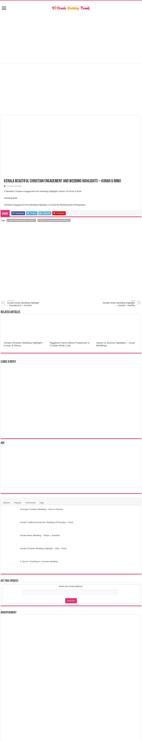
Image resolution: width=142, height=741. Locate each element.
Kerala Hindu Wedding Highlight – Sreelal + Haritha (118, 303)
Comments (30, 502)
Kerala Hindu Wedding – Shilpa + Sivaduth (40, 535)
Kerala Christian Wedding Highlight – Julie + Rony (43, 548)
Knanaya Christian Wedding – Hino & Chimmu (41, 509)
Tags (41, 502)
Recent (6, 502)
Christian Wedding (14, 186)
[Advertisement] (71, 37)
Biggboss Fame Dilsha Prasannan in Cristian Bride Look (70, 344)
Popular (17, 502)
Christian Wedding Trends (21, 220)
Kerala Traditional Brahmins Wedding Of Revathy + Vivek (46, 522)
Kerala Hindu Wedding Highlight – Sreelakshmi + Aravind (23, 303)
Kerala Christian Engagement (54, 220)
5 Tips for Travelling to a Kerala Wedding (39, 561)
